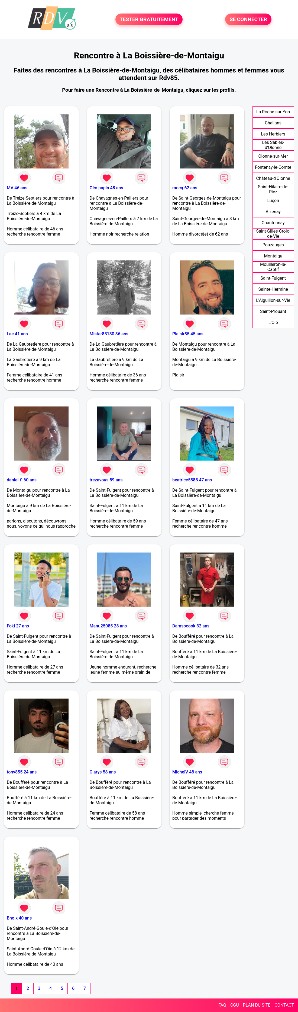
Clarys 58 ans (103, 772)
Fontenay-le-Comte (273, 167)
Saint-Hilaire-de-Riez (273, 189)
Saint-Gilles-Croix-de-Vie (273, 234)
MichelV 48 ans (187, 772)
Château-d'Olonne (273, 178)
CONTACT (284, 1005)
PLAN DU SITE (257, 1005)
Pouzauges (273, 244)
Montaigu (273, 256)
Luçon (273, 200)
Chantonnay (273, 222)
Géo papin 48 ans (106, 187)
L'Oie (273, 322)
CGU (234, 1005)
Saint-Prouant (273, 311)
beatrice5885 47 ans (192, 479)
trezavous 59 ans (106, 479)
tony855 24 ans (22, 772)
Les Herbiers (273, 134)
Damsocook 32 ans (190, 626)
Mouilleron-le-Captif (273, 267)
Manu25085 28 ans (108, 626)
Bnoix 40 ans (19, 918)
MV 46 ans (17, 187)
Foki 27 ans (18, 626)
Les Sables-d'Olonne (273, 145)
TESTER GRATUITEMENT (149, 19)
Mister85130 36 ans (109, 333)
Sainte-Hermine (273, 289)
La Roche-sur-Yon (273, 111)
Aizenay (273, 211)
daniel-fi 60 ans (22, 479)
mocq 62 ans (184, 187)
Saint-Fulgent (273, 278)
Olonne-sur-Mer (273, 156)
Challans (273, 122)
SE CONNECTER (248, 19)
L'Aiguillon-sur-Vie (273, 300)
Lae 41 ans (17, 333)
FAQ (222, 1005)
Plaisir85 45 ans (187, 333)
